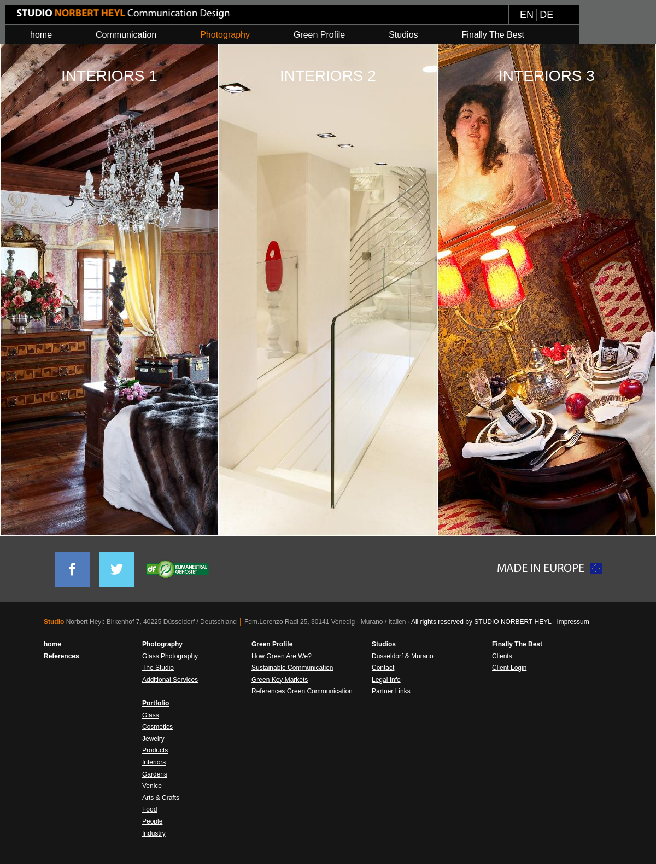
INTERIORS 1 (109, 75)
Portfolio (155, 703)
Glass (150, 715)
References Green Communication (302, 691)
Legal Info (386, 680)
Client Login (509, 668)
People (152, 821)
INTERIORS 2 (328, 75)
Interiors (154, 762)
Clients (502, 656)
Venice (152, 786)
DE (546, 14)
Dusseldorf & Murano (403, 656)
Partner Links (391, 691)
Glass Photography (170, 656)
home (52, 644)
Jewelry (153, 739)
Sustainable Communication (292, 668)
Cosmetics (157, 727)
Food (149, 809)
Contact (383, 668)
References (61, 656)
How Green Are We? (281, 656)
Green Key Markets (279, 680)
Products (155, 750)
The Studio (158, 668)
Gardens (154, 774)
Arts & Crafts (160, 798)
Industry (154, 833)
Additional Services (170, 680)
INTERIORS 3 (547, 75)
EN (527, 14)
